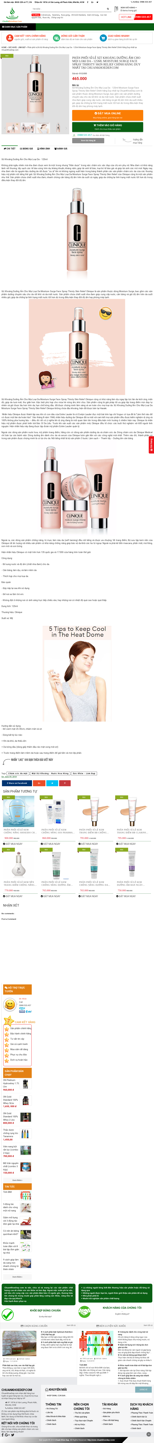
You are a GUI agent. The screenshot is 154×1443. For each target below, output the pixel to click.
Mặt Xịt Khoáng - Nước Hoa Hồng (50, 773)
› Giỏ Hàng (106, 1409)
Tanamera (55, 15)
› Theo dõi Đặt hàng (110, 1420)
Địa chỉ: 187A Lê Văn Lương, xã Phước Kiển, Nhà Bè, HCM (59, 2)
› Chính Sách (50, 1420)
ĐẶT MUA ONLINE (107, 115)
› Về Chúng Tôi (51, 1409)
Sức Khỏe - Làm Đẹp (17, 47)
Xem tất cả (71, 1325)
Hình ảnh (43, 148)
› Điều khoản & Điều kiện (55, 1416)
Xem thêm (17, 1180)
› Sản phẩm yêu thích (111, 1412)
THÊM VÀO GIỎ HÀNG (108, 127)
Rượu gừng (65, 15)
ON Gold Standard (78, 15)
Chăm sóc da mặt (18, 773)
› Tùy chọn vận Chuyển (83, 1421)
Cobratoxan (45, 15)
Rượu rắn (46, 18)
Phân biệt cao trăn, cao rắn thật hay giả (18, 1365)
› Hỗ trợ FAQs (79, 1424)
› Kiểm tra (106, 1416)
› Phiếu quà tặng (80, 1417)
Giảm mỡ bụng (93, 15)
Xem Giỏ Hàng (88, 141)
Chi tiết (9, 148)
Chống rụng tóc (57, 18)
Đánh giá (60, 148)
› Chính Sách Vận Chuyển (140, 1421)
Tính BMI (83, 1365)
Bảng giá (26, 148)
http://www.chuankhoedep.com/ (101, 1440)
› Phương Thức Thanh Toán (141, 1413)
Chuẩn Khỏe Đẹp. (62, 1440)
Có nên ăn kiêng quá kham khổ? (132, 1355)
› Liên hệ (49, 1412)
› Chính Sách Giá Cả (138, 1417)
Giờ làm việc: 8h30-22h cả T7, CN (18, 2)
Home (4, 47)
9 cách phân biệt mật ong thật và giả (56, 1342)
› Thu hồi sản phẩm (82, 1413)
